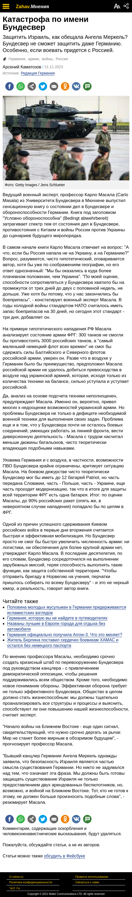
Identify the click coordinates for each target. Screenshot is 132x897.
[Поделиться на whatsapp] (20, 86)
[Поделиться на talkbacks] (87, 86)
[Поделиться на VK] (76, 86)
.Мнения (39, 6)
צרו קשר (14, 888)
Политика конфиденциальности (30, 882)
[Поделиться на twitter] (43, 86)
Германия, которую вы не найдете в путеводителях (57, 618)
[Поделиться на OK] (65, 86)
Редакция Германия (38, 73)
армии (33, 59)
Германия (16, 59)
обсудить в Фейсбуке (64, 856)
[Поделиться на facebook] (9, 86)
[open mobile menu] (6, 6)
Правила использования (91, 876)
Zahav (23, 6)
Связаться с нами (87, 882)
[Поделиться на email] (54, 86)
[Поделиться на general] (32, 86)
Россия (62, 59)
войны (47, 59)
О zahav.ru (16, 876)
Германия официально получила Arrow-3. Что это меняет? (64, 634)
